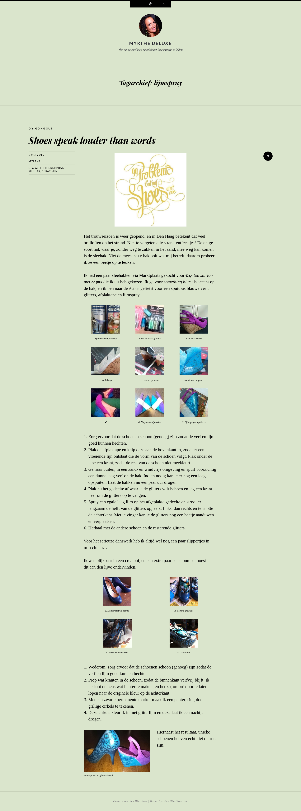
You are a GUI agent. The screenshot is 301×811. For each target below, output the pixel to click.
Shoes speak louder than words (119, 138)
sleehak (34, 170)
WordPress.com (178, 801)
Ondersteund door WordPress (130, 801)
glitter (41, 167)
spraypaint (50, 170)
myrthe (34, 161)
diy (31, 167)
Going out (44, 128)
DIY (31, 128)
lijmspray (56, 167)
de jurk (98, 281)
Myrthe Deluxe (150, 43)
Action (135, 288)
